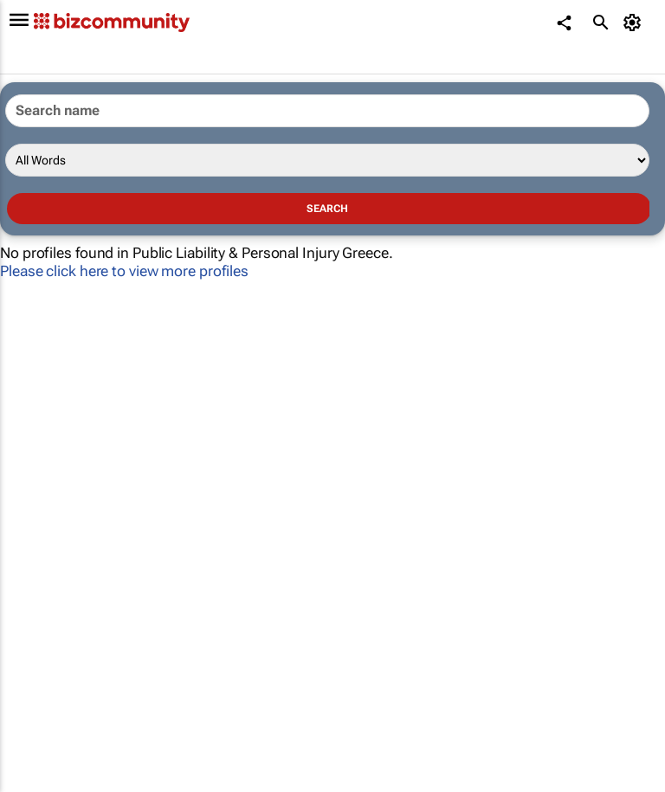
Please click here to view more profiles (124, 271)
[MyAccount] (635, 22)
